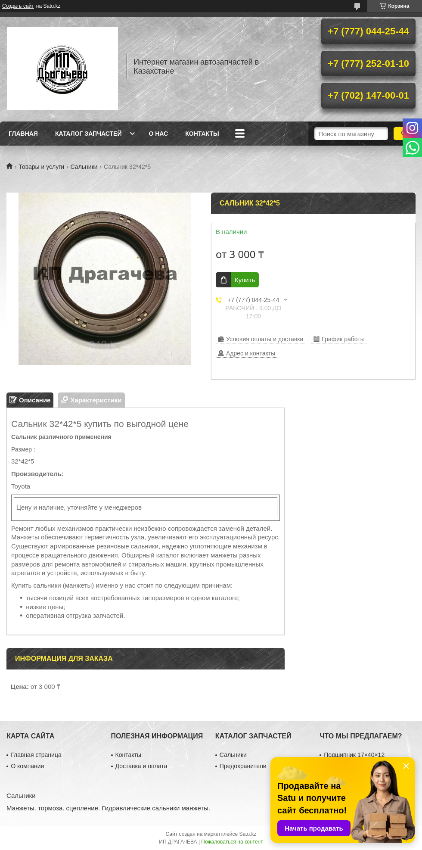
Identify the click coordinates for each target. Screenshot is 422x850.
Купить (245, 279)
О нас (158, 133)
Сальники (84, 166)
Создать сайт (18, 6)
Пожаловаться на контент (232, 842)
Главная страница (36, 754)
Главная (23, 133)
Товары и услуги (41, 166)
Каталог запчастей (88, 133)
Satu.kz (247, 834)
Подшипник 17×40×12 (354, 754)
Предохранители (243, 766)
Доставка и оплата (141, 766)
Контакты (202, 133)
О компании (27, 766)
